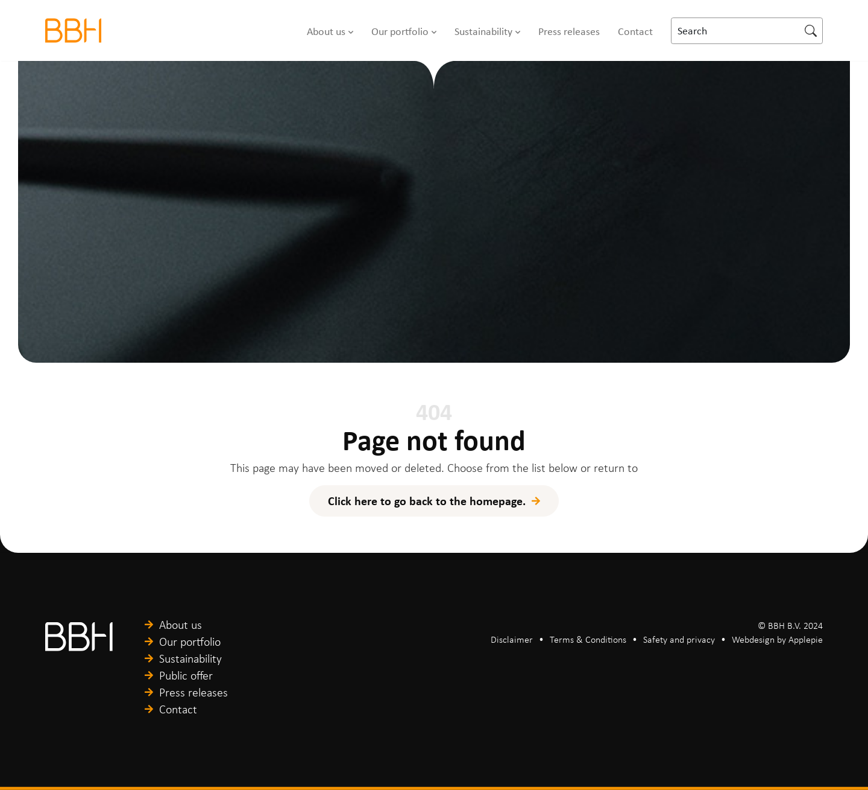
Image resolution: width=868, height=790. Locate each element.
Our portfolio (400, 31)
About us (326, 31)
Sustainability (483, 31)
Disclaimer (512, 639)
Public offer (186, 675)
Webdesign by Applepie (777, 639)
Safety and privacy (679, 639)
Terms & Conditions (588, 639)
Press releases (569, 31)
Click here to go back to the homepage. (427, 500)
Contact (635, 31)
